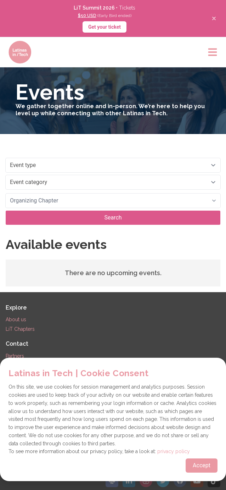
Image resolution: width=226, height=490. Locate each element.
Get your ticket (104, 27)
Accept (201, 465)
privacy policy (173, 451)
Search (113, 217)
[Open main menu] (212, 52)
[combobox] (113, 201)
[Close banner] (214, 18)
